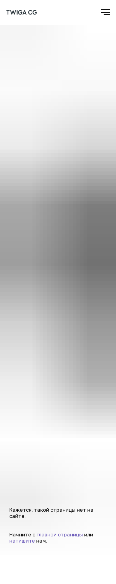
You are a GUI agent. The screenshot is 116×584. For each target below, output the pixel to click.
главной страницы (60, 534)
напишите (22, 541)
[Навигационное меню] (105, 12)
